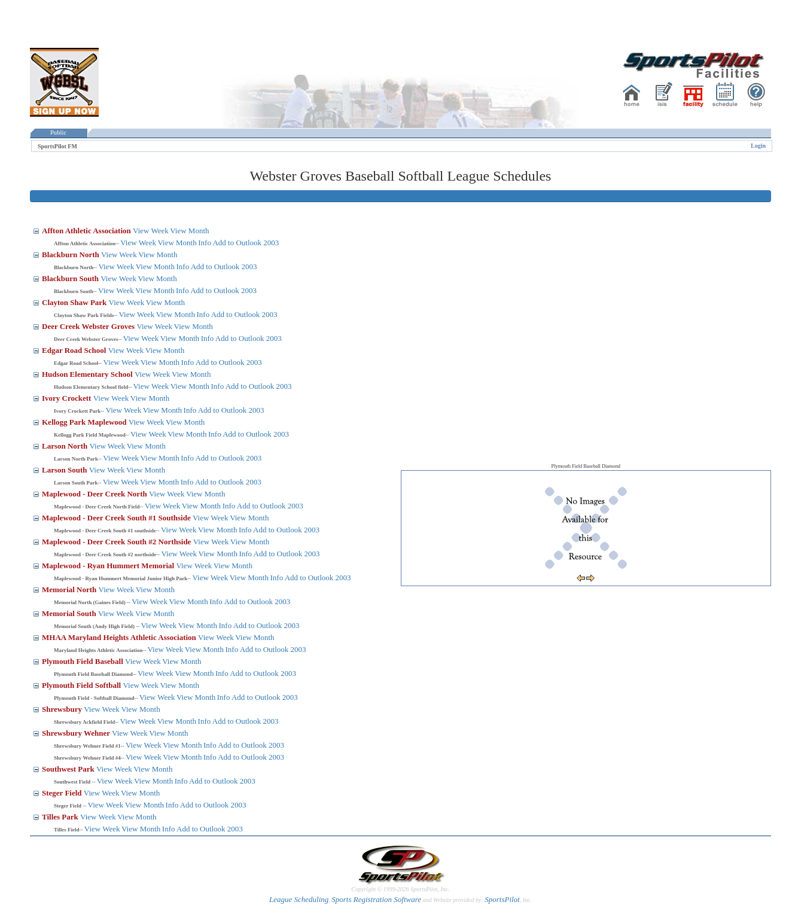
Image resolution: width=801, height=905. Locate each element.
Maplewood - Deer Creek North (95, 493)
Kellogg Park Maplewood (85, 422)
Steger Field (63, 792)
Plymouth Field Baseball (83, 661)
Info (204, 242)
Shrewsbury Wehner (77, 733)
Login (758, 145)
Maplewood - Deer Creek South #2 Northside (117, 541)
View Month (189, 230)
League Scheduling (298, 899)
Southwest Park (69, 768)
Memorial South (70, 613)
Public (58, 132)
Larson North (65, 445)
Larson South (65, 469)
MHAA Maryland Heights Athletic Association (120, 637)
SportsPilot (502, 899)
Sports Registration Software (376, 899)
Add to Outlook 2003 (245, 242)
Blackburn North (71, 254)
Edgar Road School (75, 350)
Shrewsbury (63, 709)
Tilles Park (61, 816)
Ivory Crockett (67, 398)
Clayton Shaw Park (75, 302)
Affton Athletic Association (87, 230)
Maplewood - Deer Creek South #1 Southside (117, 517)
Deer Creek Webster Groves (89, 326)
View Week (151, 230)
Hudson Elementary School (88, 374)
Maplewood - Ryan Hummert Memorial (109, 565)
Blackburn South (71, 278)
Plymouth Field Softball (82, 685)
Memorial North (70, 589)
